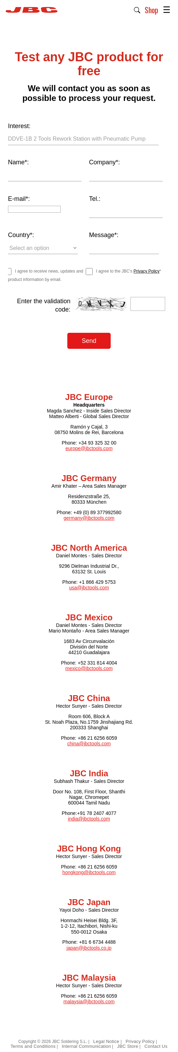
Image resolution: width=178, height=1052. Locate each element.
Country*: (21, 234)
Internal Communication (86, 1046)
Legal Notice (107, 1041)
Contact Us (155, 1046)
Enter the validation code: (43, 305)
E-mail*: (19, 198)
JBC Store (127, 1046)
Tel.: (95, 198)
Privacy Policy (147, 271)
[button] (137, 9)
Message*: (104, 234)
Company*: (104, 162)
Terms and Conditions (33, 1046)
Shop (151, 9)
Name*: (18, 162)
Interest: (19, 126)
